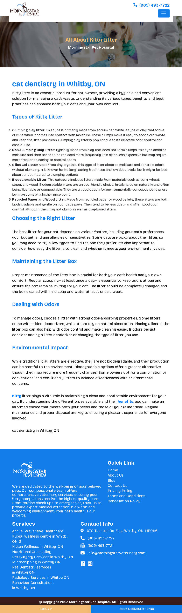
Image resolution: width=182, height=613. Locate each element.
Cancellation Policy (124, 501)
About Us (116, 475)
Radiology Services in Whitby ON (40, 577)
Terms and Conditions (126, 496)
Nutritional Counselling (31, 552)
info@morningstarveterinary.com (116, 553)
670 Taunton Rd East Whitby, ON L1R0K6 (122, 530)
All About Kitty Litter (91, 40)
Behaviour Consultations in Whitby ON (33, 585)
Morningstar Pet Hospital (91, 47)
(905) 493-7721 (100, 545)
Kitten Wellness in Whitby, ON (37, 546)
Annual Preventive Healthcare (37, 531)
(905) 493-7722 (101, 538)
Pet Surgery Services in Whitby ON (42, 557)
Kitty (16, 396)
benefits (125, 401)
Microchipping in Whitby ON (36, 562)
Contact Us (117, 485)
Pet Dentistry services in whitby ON (31, 570)
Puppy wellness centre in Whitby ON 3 (40, 539)
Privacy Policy (120, 491)
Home (113, 470)
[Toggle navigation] (164, 14)
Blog (112, 480)
